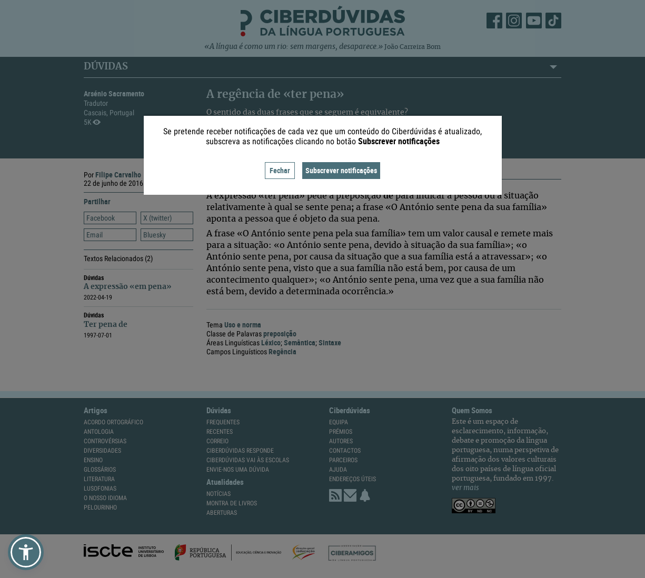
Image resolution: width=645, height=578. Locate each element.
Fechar (280, 170)
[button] (26, 552)
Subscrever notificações (341, 170)
